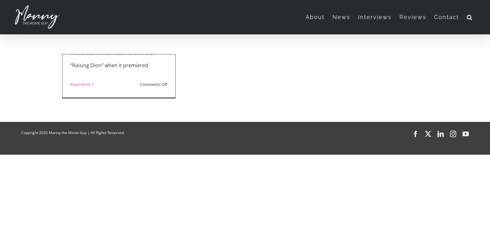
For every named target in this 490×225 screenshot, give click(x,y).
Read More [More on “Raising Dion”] (80, 84)
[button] (478, 17)
